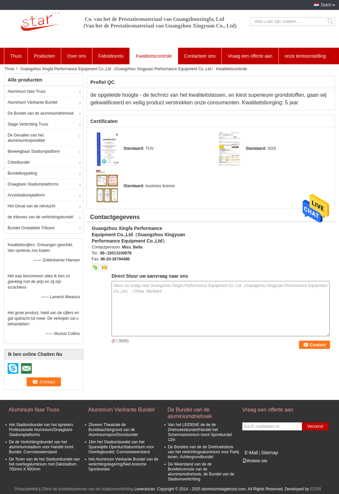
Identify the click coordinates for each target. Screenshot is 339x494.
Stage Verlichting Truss (28, 124)
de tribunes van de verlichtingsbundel (40, 217)
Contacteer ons (200, 56)
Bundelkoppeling (22, 173)
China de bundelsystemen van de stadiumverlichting (87, 489)
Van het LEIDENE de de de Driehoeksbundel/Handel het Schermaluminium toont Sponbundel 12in (200, 432)
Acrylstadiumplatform (26, 195)
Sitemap (269, 452)
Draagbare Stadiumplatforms (33, 184)
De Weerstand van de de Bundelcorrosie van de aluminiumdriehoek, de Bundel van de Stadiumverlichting (201, 471)
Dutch (326, 5)
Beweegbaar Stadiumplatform (34, 151)
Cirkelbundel (19, 162)
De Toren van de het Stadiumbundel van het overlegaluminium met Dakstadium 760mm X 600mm (44, 464)
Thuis (16, 56)
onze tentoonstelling (305, 56)
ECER (315, 489)
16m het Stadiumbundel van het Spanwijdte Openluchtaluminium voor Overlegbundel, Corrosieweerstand (121, 447)
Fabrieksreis (110, 56)
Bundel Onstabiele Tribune (31, 228)
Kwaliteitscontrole (154, 56)
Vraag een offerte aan (250, 56)
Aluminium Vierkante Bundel (33, 102)
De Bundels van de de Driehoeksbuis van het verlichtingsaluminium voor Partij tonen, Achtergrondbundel (203, 452)
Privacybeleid (26, 489)
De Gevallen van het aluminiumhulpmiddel (26, 138)
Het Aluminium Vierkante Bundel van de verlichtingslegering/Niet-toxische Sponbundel (123, 464)
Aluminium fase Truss (27, 91)
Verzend (315, 426)
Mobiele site (254, 461)
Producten (44, 56)
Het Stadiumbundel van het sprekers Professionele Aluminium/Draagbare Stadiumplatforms (41, 429)
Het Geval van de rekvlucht (31, 206)
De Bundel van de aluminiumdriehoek (40, 113)
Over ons (76, 56)
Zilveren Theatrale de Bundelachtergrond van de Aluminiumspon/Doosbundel (113, 429)
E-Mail (251, 452)
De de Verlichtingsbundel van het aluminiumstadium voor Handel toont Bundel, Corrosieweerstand (41, 447)
